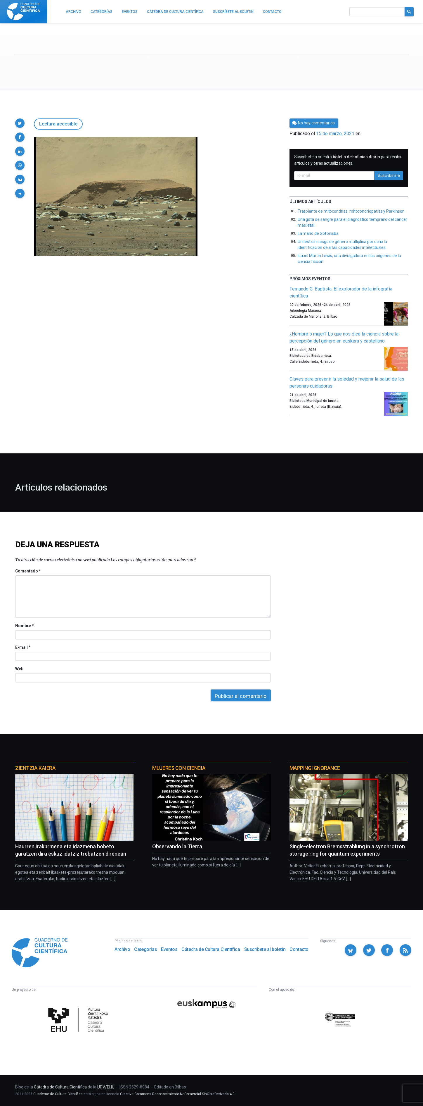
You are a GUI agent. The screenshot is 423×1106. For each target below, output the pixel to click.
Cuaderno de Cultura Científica (58, 1094)
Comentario (28, 571)
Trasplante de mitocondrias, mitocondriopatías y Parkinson (351, 211)
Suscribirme (389, 175)
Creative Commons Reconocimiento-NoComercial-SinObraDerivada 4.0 (177, 1094)
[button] (20, 123)
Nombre (24, 625)
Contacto (298, 949)
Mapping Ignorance (314, 768)
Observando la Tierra (177, 846)
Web (19, 668)
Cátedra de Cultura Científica (210, 949)
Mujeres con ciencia (178, 768)
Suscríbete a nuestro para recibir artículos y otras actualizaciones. (348, 160)
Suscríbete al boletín (265, 949)
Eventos (169, 949)
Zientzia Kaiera (35, 768)
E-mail (22, 647)
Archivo (122, 949)
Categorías (145, 949)
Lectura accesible (58, 124)
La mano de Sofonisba (318, 233)
